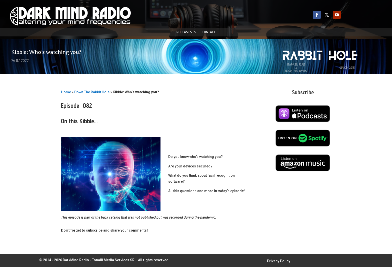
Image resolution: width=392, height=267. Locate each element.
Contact (209, 32)
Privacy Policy (278, 261)
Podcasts (184, 32)
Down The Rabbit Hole (92, 92)
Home (66, 92)
